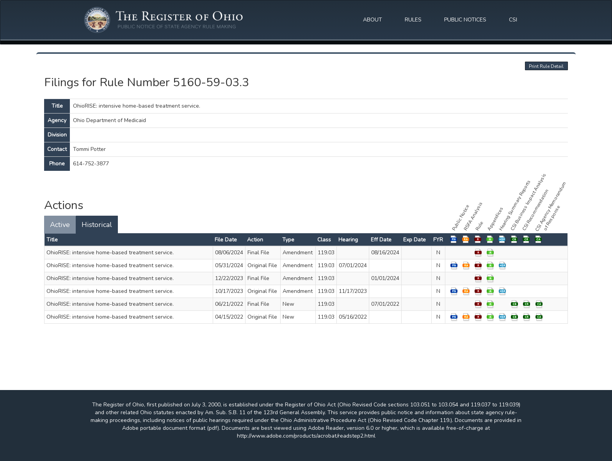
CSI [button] (513, 19)
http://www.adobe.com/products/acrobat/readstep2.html (306, 436)
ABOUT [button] (372, 19)
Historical (97, 224)
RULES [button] (413, 19)
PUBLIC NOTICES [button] (465, 19)
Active (60, 224)
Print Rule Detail (546, 66)
